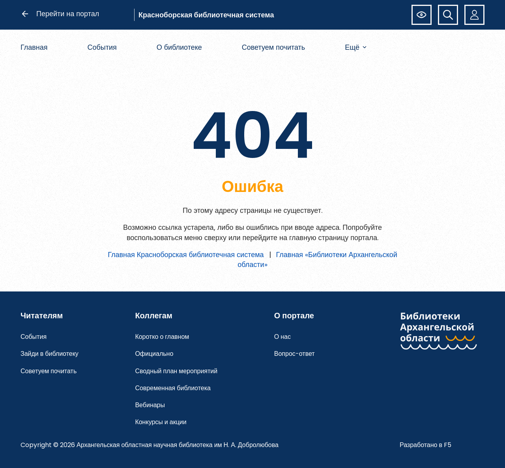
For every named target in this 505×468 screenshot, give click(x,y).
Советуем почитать (273, 47)
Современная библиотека (173, 388)
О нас (282, 336)
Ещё (356, 47)
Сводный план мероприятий (176, 371)
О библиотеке (179, 47)
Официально (154, 353)
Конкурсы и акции (160, 422)
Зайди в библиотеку (50, 353)
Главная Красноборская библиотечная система (186, 254)
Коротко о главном (162, 336)
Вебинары (150, 405)
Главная (34, 47)
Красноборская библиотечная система (206, 15)
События (101, 47)
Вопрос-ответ (294, 353)
